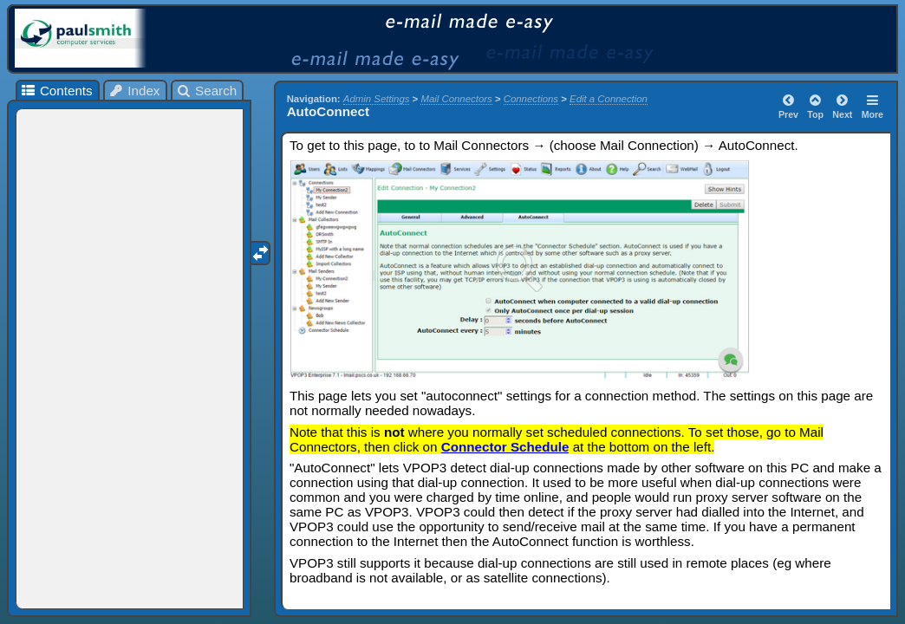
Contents (56, 90)
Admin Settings (376, 99)
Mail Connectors (456, 99)
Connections (531, 99)
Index (134, 90)
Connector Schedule (505, 446)
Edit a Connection (609, 99)
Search (207, 90)
